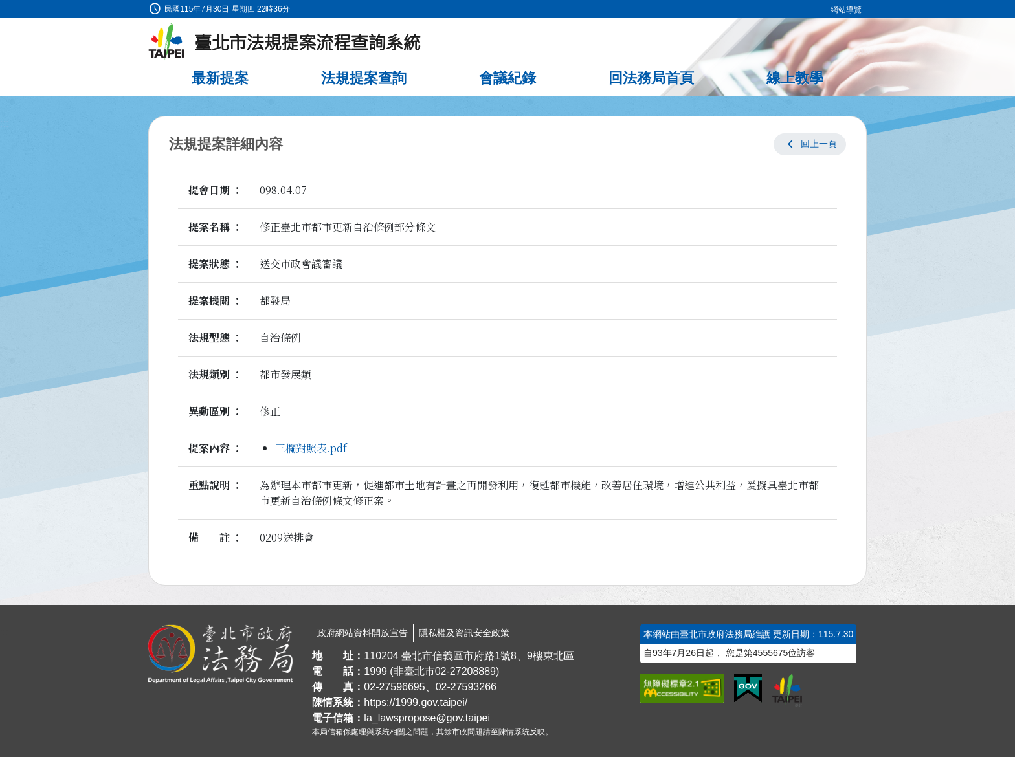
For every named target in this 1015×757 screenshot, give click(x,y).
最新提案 (220, 78)
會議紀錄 (507, 78)
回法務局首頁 (651, 78)
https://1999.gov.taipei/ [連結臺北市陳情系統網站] (415, 702)
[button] (810, 144)
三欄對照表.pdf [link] (311, 448)
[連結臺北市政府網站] (787, 690)
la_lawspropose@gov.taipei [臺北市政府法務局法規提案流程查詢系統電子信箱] (427, 717)
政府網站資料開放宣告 (362, 633)
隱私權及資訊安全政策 (464, 633)
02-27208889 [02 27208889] (465, 671)
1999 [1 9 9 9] (375, 671)
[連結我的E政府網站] (748, 688)
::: (4, 7)
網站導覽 (846, 9)
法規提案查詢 (364, 78)
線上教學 (794, 78)
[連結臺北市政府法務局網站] (220, 654)
